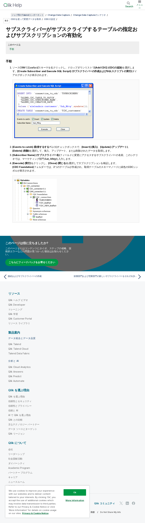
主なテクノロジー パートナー (23, 424)
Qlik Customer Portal (20, 318)
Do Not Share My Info (110, 512)
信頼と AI (13, 410)
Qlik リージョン (16, 433)
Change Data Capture (59, 15)
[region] (47, 501)
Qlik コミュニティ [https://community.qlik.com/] (104, 503)
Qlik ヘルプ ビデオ (18, 300)
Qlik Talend (14, 344)
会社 (10, 449)
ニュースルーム (16, 481)
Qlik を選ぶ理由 (16, 396)
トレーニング (15, 309)
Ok (74, 492)
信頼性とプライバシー (20, 405)
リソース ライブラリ (19, 323)
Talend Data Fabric (19, 353)
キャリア (13, 477)
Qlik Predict (14, 376)
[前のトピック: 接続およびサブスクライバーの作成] (36, 277)
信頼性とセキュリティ (20, 401)
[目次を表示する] (6, 15)
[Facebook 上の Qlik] (133, 503)
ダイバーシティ (16, 463)
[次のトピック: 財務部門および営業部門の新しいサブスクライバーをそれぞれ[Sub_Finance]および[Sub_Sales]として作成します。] (108, 277)
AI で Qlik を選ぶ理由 (19, 415)
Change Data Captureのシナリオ (89, 15)
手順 (11, 49)
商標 (93, 512)
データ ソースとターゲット (22, 429)
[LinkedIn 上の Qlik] (127, 503)
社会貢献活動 (15, 458)
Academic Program (19, 467)
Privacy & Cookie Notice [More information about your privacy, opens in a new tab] (35, 513)
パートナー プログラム (20, 472)
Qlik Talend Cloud (18, 348)
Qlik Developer (16, 304)
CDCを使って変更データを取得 (26, 19)
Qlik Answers (15, 371)
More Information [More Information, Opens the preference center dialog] (75, 500)
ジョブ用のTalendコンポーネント (27, 15)
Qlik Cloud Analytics (19, 367)
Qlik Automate (16, 380)
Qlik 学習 (13, 314)
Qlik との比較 (15, 419)
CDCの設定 (49, 19)
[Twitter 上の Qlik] (121, 503)
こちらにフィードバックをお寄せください (32, 262)
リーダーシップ (16, 454)
